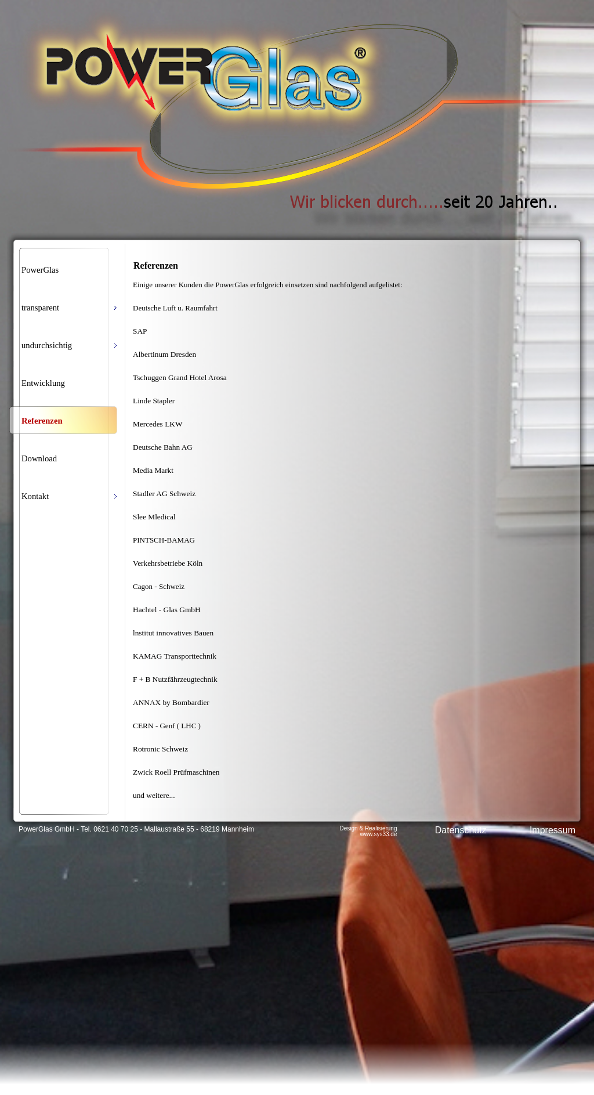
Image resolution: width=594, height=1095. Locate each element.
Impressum (552, 830)
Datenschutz (461, 830)
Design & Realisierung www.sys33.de (368, 831)
